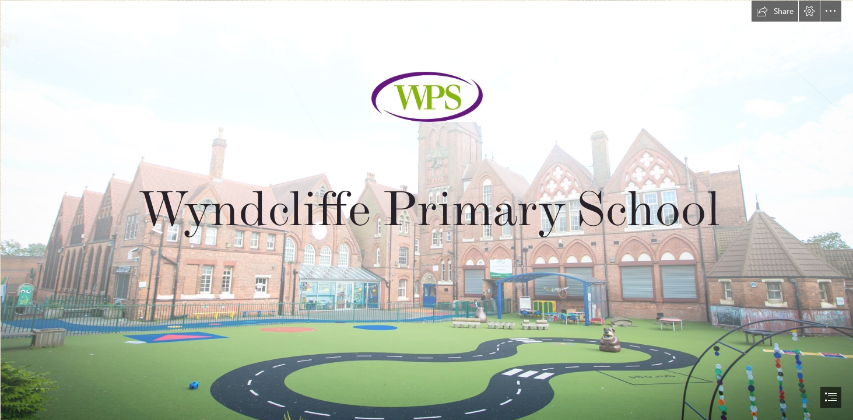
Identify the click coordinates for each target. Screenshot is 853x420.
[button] (775, 11)
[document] (426, 210)
